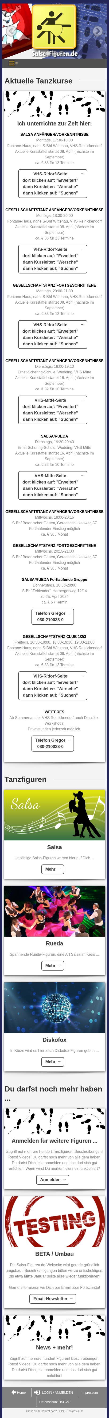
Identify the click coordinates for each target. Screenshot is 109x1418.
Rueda (54, 943)
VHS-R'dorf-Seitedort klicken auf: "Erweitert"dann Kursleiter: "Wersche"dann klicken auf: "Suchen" (50, 183)
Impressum (90, 1392)
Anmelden (50, 1179)
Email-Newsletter (50, 1298)
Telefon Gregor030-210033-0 (50, 616)
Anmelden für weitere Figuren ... (54, 1140)
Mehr (50, 869)
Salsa (54, 847)
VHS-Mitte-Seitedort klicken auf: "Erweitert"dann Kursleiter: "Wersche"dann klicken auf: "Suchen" (50, 410)
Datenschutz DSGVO (54, 1402)
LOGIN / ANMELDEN (53, 1393)
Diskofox (54, 1040)
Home (18, 1393)
